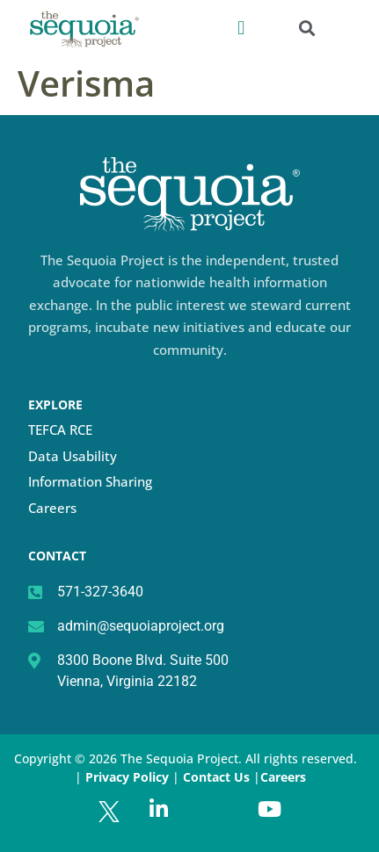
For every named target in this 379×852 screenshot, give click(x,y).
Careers (52, 507)
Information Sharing (90, 481)
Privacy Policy (127, 777)
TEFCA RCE (60, 429)
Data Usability (72, 456)
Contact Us (218, 777)
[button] (241, 27)
